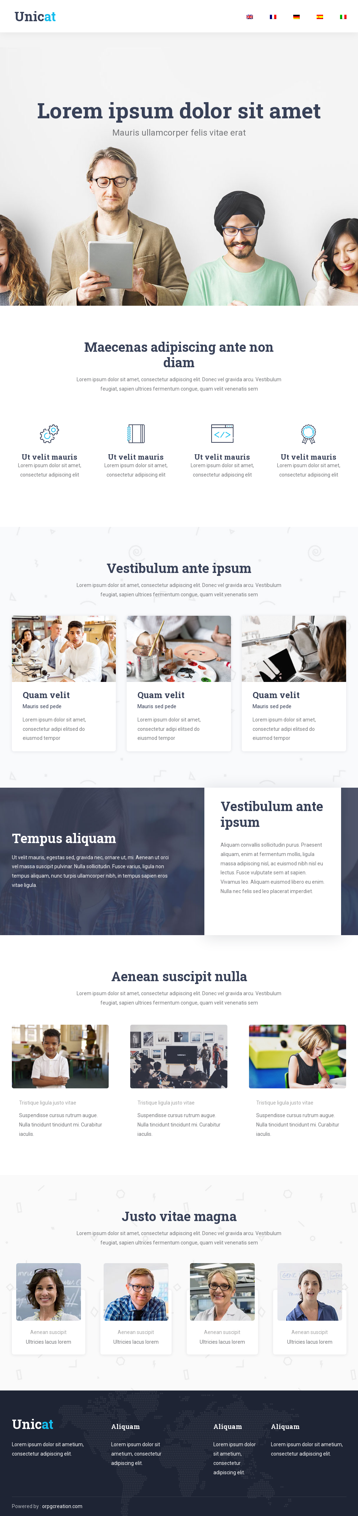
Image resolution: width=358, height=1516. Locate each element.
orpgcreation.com (62, 1506)
